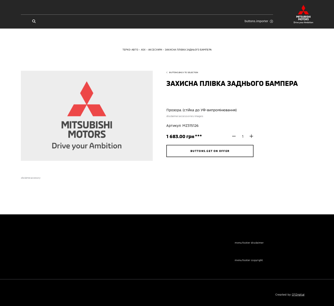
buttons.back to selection (182, 72)
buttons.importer (259, 21)
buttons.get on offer (209, 151)
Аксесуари (155, 49)
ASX (143, 49)
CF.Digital (298, 294)
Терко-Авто (130, 49)
